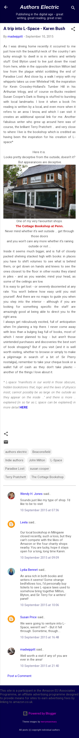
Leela (24, 522)
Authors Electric (39, 7)
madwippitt (27, 649)
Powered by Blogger (39, 713)
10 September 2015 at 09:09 (39, 557)
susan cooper (39, 469)
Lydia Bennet (29, 570)
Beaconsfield (41, 452)
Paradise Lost (14, 469)
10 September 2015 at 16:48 (39, 637)
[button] (73, 29)
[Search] (73, 8)
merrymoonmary (49, 721)
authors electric (16, 452)
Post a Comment (19, 676)
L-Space (56, 460)
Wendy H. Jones (31, 494)
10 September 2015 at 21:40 (39, 666)
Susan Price (28, 617)
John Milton (37, 460)
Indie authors (14, 460)
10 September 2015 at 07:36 (39, 510)
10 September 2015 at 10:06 (39, 605)
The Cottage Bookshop (47, 477)
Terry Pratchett (15, 477)
